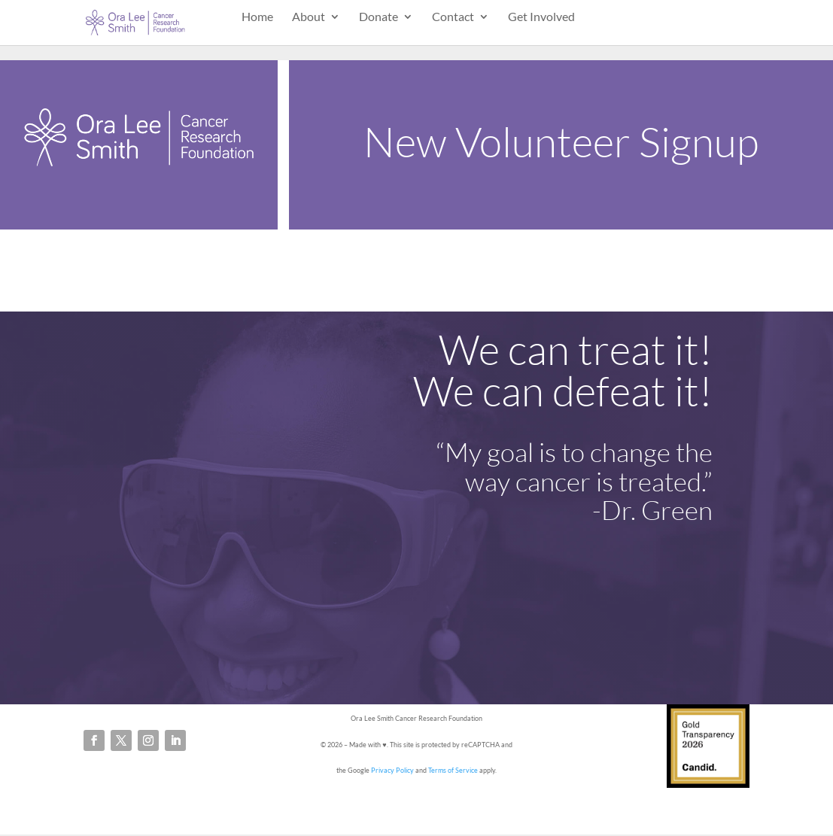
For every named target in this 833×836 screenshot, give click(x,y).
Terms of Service (453, 770)
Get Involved (541, 17)
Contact (453, 17)
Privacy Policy (392, 770)
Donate (378, 17)
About (308, 17)
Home (257, 17)
